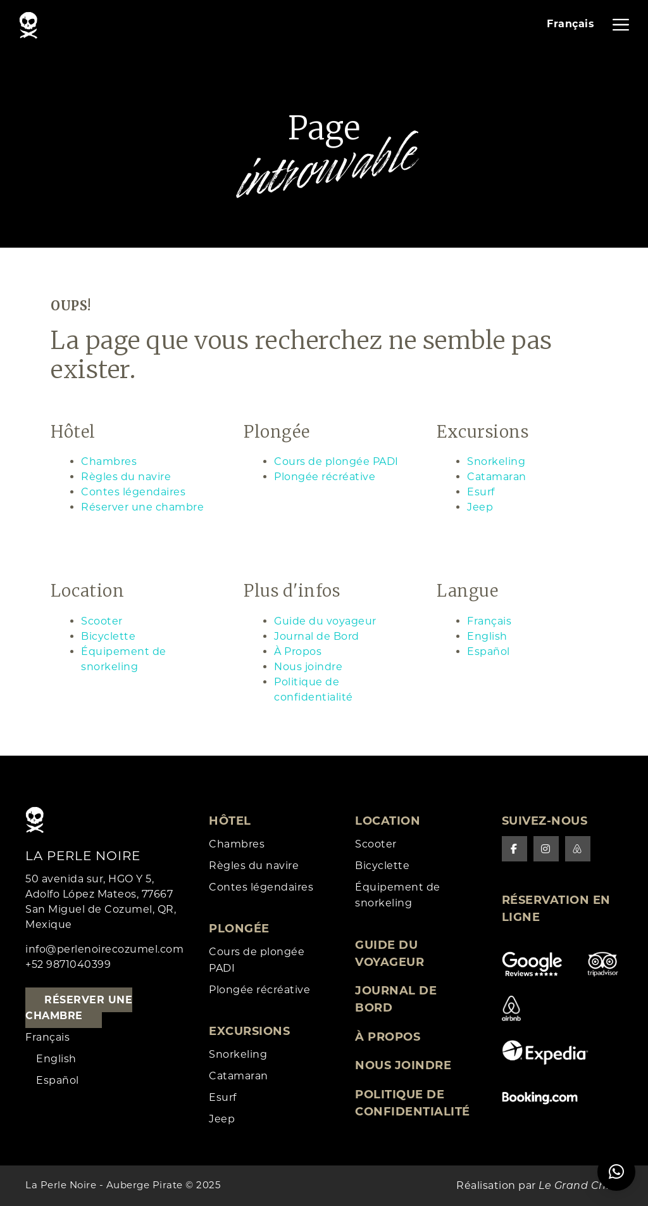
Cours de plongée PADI (336, 461)
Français (489, 621)
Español (488, 651)
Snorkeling (496, 461)
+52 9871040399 (68, 964)
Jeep (480, 507)
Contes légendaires (133, 492)
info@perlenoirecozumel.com (104, 949)
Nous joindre (308, 667)
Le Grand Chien (581, 1185)
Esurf (481, 492)
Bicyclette (108, 636)
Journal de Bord (316, 636)
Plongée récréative (324, 477)
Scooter (102, 621)
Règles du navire (126, 477)
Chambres (109, 461)
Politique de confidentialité (412, 1103)
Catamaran (496, 477)
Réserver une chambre (142, 507)
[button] (616, 1172)
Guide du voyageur (325, 621)
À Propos (297, 651)
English (487, 636)
